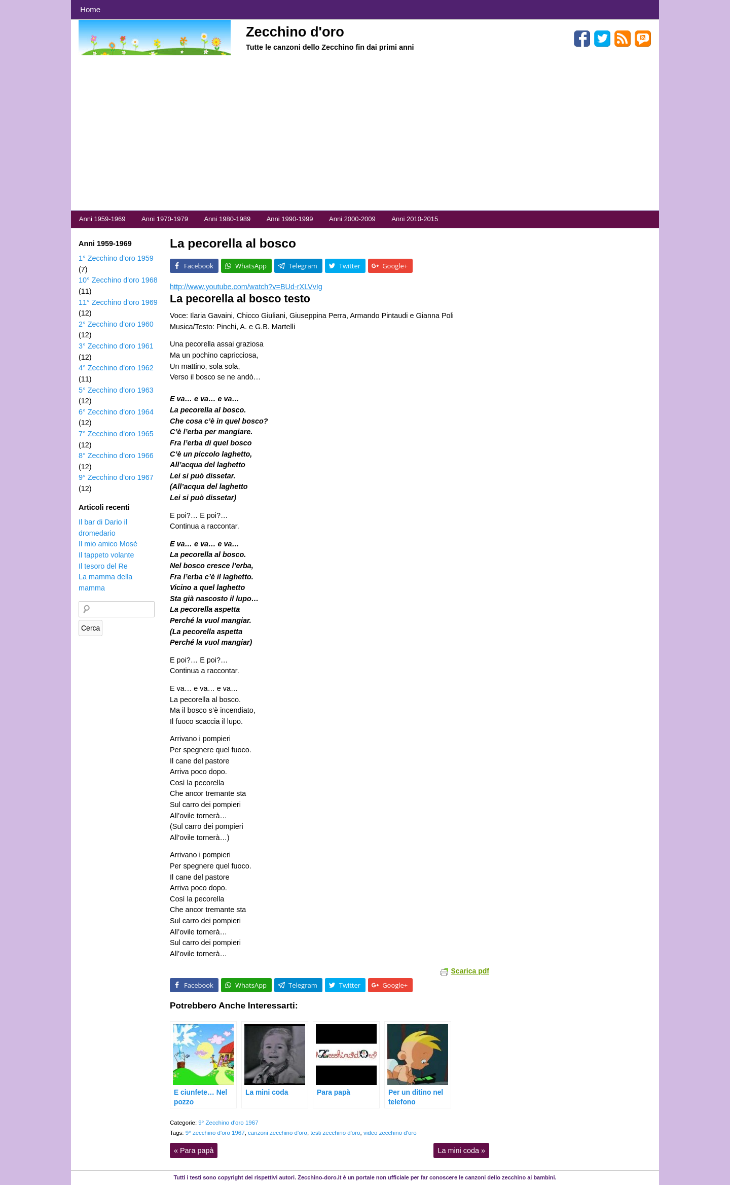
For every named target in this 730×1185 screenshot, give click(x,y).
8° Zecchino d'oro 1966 (116, 455)
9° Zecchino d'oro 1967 (228, 1123)
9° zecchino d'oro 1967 (215, 1133)
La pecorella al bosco (233, 243)
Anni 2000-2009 (352, 219)
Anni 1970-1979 (164, 219)
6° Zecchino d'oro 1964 (116, 412)
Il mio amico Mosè (108, 544)
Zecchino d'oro (295, 32)
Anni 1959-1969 (102, 219)
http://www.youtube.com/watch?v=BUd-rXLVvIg (246, 287)
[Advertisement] (365, 134)
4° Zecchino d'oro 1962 (116, 368)
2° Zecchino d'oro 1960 (116, 324)
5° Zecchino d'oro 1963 (116, 390)
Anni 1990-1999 (290, 219)
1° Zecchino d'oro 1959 (116, 258)
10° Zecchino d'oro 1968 (118, 280)
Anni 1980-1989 (227, 219)
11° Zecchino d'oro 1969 (118, 302)
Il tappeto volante (106, 555)
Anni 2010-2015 (414, 219)
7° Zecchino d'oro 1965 (116, 434)
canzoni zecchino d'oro (277, 1133)
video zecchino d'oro (390, 1133)
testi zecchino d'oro (335, 1133)
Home (90, 9)
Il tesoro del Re (103, 566)
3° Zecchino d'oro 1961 (116, 346)
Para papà (193, 1150)
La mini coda (461, 1150)
